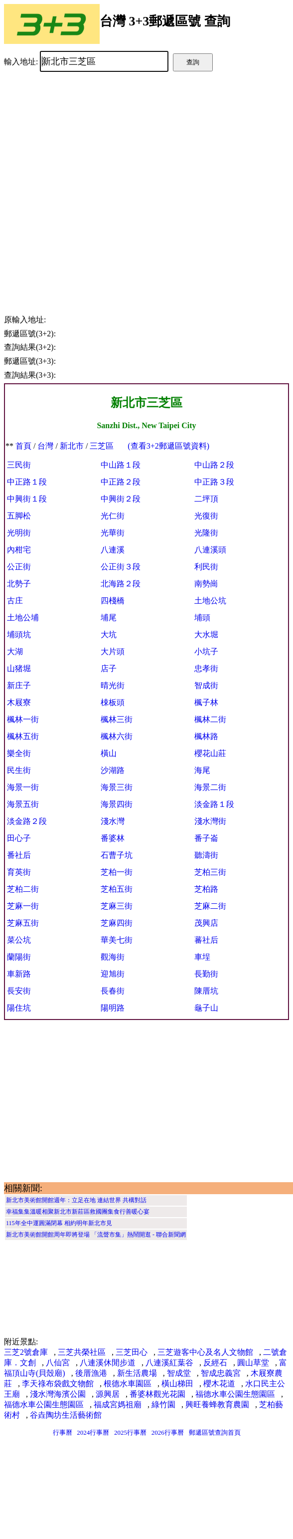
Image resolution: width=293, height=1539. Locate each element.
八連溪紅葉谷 (169, 1362)
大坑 (109, 634)
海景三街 (117, 787)
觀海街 (113, 957)
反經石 (215, 1362)
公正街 (19, 566)
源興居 (108, 1394)
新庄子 (19, 685)
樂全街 (19, 753)
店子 (109, 668)
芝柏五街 (117, 889)
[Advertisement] (103, 185)
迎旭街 (113, 974)
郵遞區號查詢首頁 (215, 1432)
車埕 (202, 957)
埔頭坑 (19, 634)
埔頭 (202, 617)
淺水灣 (113, 821)
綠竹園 (163, 1404)
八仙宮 (58, 1362)
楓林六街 (117, 736)
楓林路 (206, 736)
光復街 (206, 516)
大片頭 (113, 651)
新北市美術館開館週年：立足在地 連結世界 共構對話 (76, 1200)
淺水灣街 (210, 821)
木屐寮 (19, 702)
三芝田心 (131, 1352)
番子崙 (206, 838)
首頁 (23, 446)
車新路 (19, 974)
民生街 (19, 770)
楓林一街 (23, 719)
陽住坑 (19, 1008)
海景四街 (117, 804)
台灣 (45, 446)
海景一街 (23, 787)
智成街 (206, 685)
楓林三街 (117, 719)
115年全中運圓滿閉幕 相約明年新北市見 (59, 1223)
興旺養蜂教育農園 (217, 1404)
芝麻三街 (117, 906)
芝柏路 (206, 889)
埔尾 (109, 617)
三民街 (19, 465)
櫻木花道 (219, 1383)
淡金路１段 (214, 804)
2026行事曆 (167, 1432)
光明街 (19, 532)
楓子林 (206, 702)
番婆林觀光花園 (157, 1394)
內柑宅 (19, 549)
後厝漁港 (91, 1373)
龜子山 (206, 1008)
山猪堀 (19, 668)
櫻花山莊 (210, 753)
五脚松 (19, 516)
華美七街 (117, 940)
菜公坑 (19, 940)
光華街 (113, 532)
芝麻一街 (23, 906)
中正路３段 (214, 482)
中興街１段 (27, 499)
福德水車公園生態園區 (235, 1394)
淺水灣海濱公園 (58, 1394)
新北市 (72, 446)
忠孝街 (206, 668)
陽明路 (113, 1008)
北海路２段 (121, 583)
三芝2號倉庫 (26, 1352)
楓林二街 (210, 719)
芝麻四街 (117, 923)
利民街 (206, 566)
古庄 (15, 600)
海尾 (202, 770)
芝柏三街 (210, 872)
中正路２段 (121, 482)
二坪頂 (206, 499)
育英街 (19, 872)
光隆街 (206, 532)
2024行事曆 (93, 1432)
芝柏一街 (117, 872)
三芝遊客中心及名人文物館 (205, 1352)
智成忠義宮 (221, 1373)
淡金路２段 (27, 821)
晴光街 (113, 685)
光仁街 (113, 516)
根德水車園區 (127, 1383)
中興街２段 (121, 499)
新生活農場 (137, 1373)
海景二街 (210, 787)
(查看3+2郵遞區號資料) (168, 446)
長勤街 (206, 974)
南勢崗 (206, 583)
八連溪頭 (210, 549)
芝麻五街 (23, 923)
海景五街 (23, 804)
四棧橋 (113, 600)
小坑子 (206, 651)
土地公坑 (210, 600)
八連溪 (113, 549)
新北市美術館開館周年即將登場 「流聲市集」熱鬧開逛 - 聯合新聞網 (96, 1234)
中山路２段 (214, 465)
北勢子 (19, 583)
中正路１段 (27, 482)
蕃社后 (206, 940)
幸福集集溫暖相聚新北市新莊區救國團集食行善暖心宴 (77, 1211)
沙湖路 (113, 770)
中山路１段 (121, 465)
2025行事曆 (130, 1432)
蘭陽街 (19, 957)
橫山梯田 (177, 1383)
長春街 (113, 991)
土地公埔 (23, 617)
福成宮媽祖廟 (118, 1404)
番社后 (19, 855)
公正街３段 (121, 566)
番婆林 (113, 838)
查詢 (192, 62)
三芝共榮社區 (82, 1352)
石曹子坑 (117, 855)
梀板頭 (113, 702)
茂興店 (206, 923)
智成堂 (179, 1373)
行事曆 (62, 1432)
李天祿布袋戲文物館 (58, 1383)
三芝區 (102, 446)
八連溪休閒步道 (108, 1362)
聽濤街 (206, 855)
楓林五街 (23, 736)
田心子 (19, 838)
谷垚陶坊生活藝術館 (66, 1415)
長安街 (19, 991)
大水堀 (206, 634)
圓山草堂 (253, 1362)
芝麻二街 (210, 906)
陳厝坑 (206, 991)
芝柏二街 (23, 889)
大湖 (15, 651)
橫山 (109, 753)
